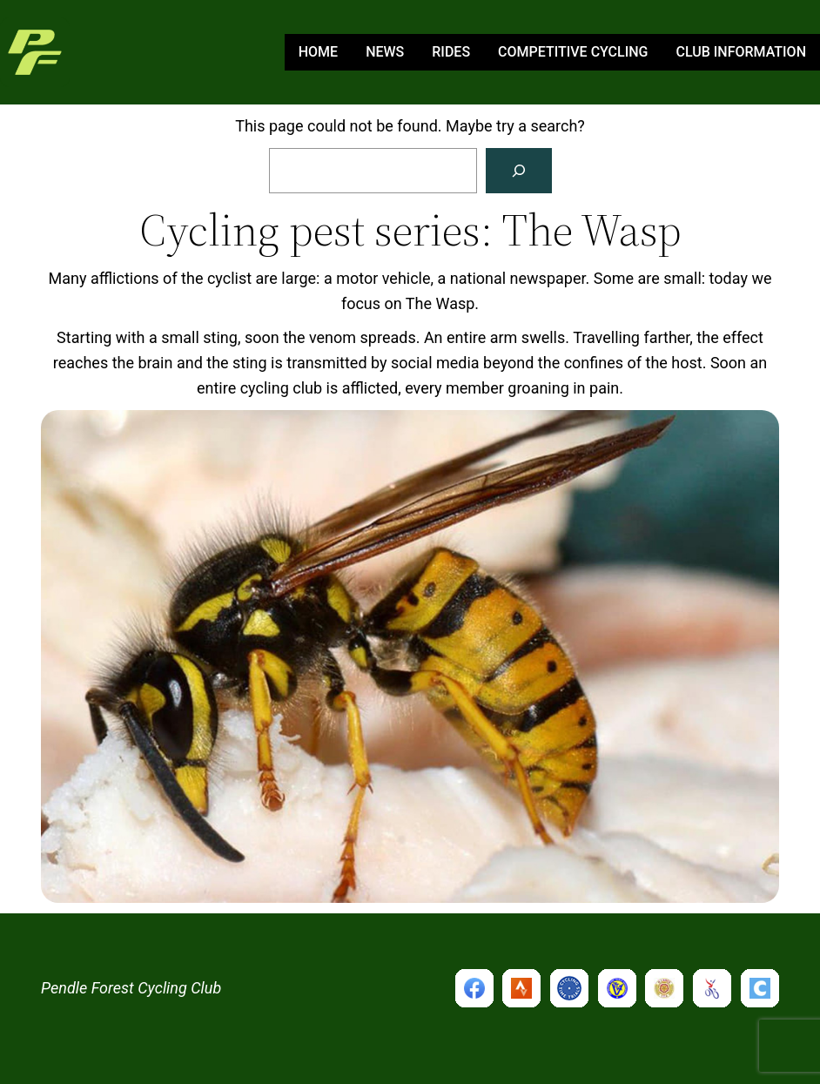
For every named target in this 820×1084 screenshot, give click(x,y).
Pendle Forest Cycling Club (131, 988)
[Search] (519, 170)
